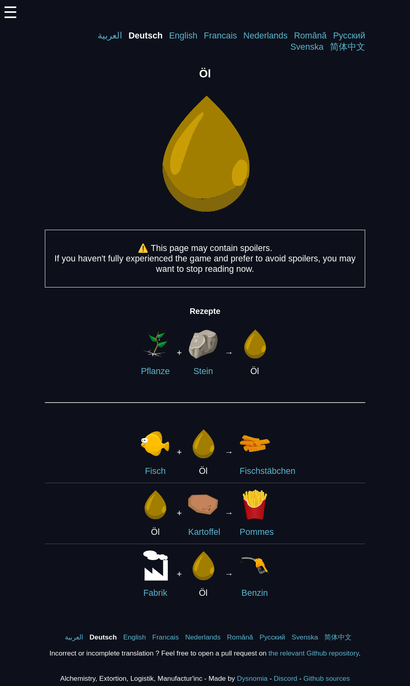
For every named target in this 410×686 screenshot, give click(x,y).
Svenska (307, 47)
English (183, 35)
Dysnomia (252, 678)
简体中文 (347, 47)
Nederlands (265, 35)
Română (310, 35)
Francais (220, 35)
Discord (285, 678)
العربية (110, 35)
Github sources (326, 678)
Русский (349, 35)
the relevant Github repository (314, 653)
